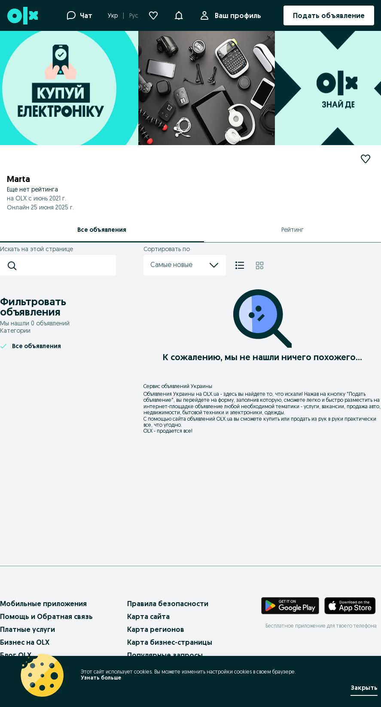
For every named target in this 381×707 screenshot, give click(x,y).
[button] (179, 14)
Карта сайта (148, 616)
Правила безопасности (167, 603)
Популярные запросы (165, 655)
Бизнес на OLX (24, 642)
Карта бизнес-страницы (169, 642)
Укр (113, 15)
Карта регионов (155, 629)
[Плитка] (259, 265)
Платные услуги (27, 629)
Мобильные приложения (43, 603)
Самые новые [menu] (184, 265)
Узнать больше (101, 677)
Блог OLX (15, 655)
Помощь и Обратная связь (46, 616)
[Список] (240, 265)
